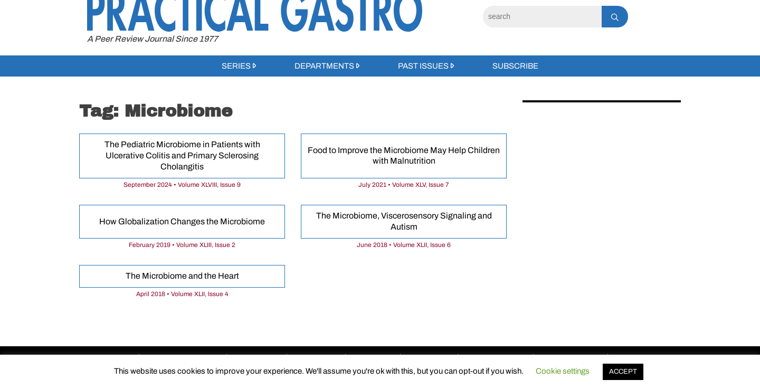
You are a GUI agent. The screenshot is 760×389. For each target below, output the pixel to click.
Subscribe (515, 66)
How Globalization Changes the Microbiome (182, 221)
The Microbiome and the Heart (182, 275)
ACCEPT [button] (623, 371)
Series (236, 66)
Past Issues (423, 66)
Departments (324, 66)
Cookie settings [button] (563, 371)
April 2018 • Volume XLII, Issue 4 (182, 294)
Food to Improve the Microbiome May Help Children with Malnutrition (404, 156)
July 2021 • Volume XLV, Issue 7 (403, 184)
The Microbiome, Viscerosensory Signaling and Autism (404, 221)
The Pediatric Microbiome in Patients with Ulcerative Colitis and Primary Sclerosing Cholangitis (182, 155)
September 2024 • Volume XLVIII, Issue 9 (182, 184)
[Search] (542, 16)
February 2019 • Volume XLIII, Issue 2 (182, 245)
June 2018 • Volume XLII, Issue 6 (404, 245)
